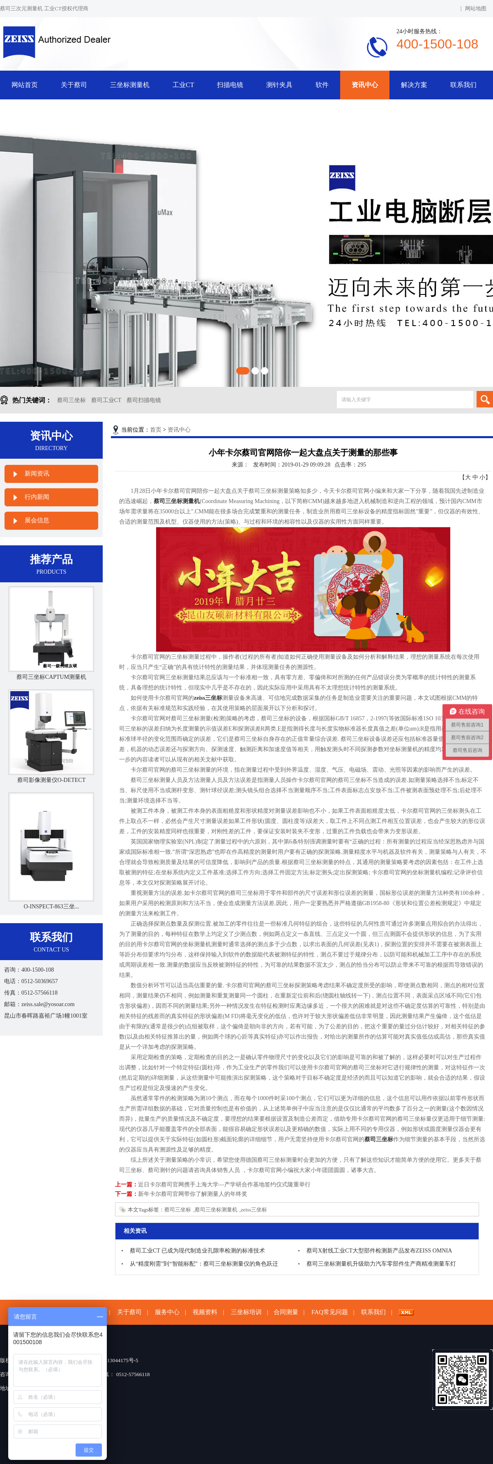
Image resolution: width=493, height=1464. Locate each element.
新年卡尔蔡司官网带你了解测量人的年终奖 (192, 1194)
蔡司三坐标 (71, 400)
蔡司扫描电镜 (144, 400)
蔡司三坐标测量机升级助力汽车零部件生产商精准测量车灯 (381, 1264)
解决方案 (414, 84)
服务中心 (167, 1312)
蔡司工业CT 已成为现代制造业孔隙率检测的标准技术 (197, 1251)
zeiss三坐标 (254, 1210)
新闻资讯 (37, 473)
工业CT (183, 84)
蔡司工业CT (106, 400)
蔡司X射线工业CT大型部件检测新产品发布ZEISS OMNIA (379, 1251)
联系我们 (463, 84)
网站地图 (475, 8)
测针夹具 (279, 84)
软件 (322, 84)
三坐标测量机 (130, 84)
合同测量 (286, 1312)
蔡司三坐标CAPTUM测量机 (51, 677)
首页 (155, 430)
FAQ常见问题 (329, 1312)
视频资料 (205, 1312)
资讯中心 (365, 84)
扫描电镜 (230, 84)
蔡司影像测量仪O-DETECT (51, 780)
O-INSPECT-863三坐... (51, 906)
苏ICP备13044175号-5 (113, 1360)
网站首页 (25, 84)
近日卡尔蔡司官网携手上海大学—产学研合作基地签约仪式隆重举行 (224, 1184)
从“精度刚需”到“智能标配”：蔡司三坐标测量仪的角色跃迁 (204, 1264)
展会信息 (37, 520)
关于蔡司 (74, 84)
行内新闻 (37, 497)
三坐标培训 (246, 1312)
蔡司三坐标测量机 (216, 1210)
